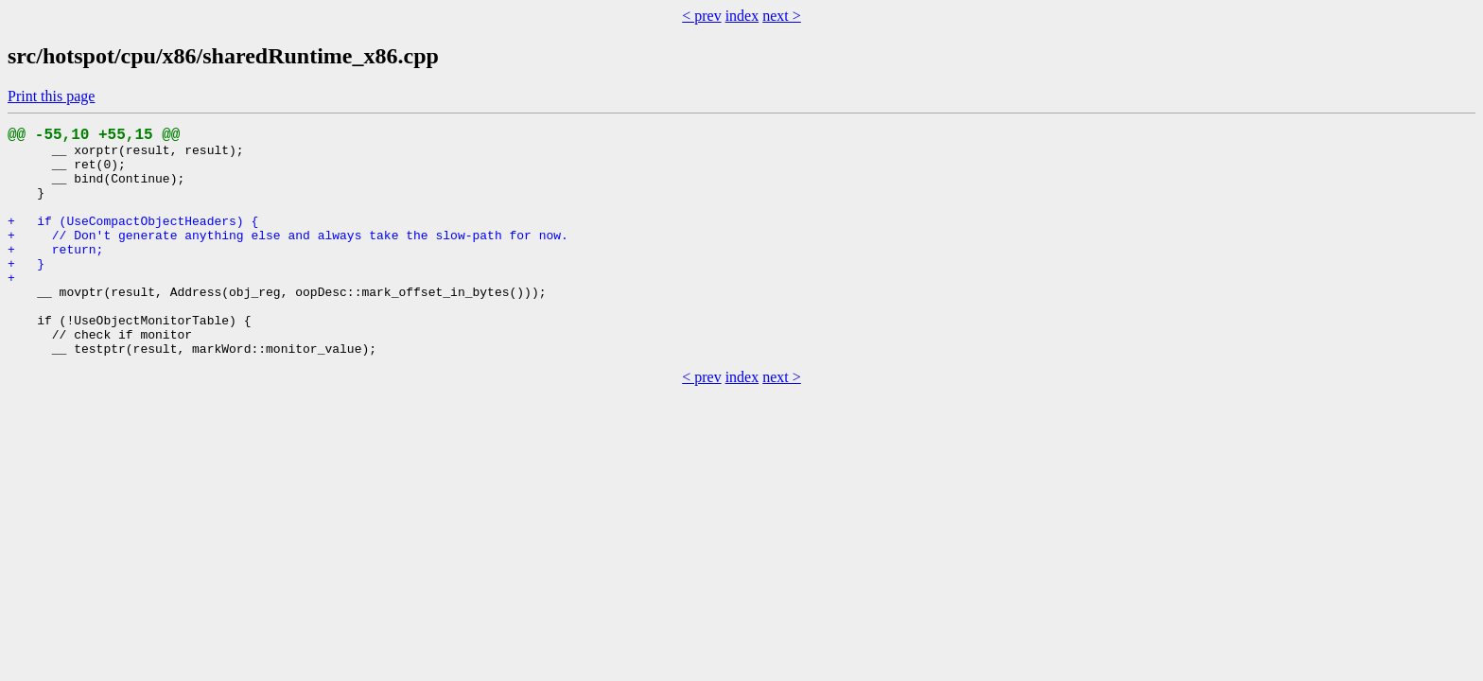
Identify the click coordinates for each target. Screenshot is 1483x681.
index (742, 16)
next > (781, 16)
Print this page (51, 96)
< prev (701, 16)
